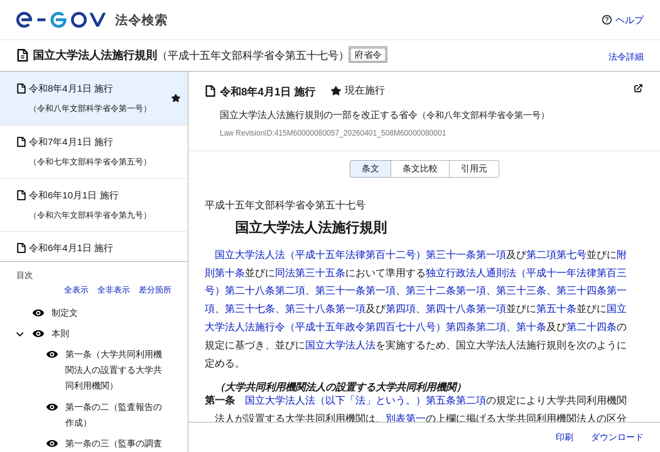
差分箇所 (155, 289)
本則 (60, 333)
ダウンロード (617, 437)
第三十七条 (250, 308)
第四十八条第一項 (466, 308)
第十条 (531, 326)
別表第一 (406, 418)
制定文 (64, 313)
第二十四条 (591, 326)
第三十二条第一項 (446, 290)
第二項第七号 (556, 254)
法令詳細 (626, 56)
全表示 (76, 289)
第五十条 (556, 308)
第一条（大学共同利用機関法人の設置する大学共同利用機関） (113, 369)
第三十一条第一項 (355, 290)
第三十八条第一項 (325, 308)
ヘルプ (629, 19)
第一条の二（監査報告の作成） (113, 415)
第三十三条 (521, 290)
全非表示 (113, 289)
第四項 (401, 308)
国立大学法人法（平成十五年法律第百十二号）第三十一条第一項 (360, 254)
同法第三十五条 (310, 272)
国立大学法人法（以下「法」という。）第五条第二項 (365, 400)
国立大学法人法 (340, 345)
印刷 (564, 437)
